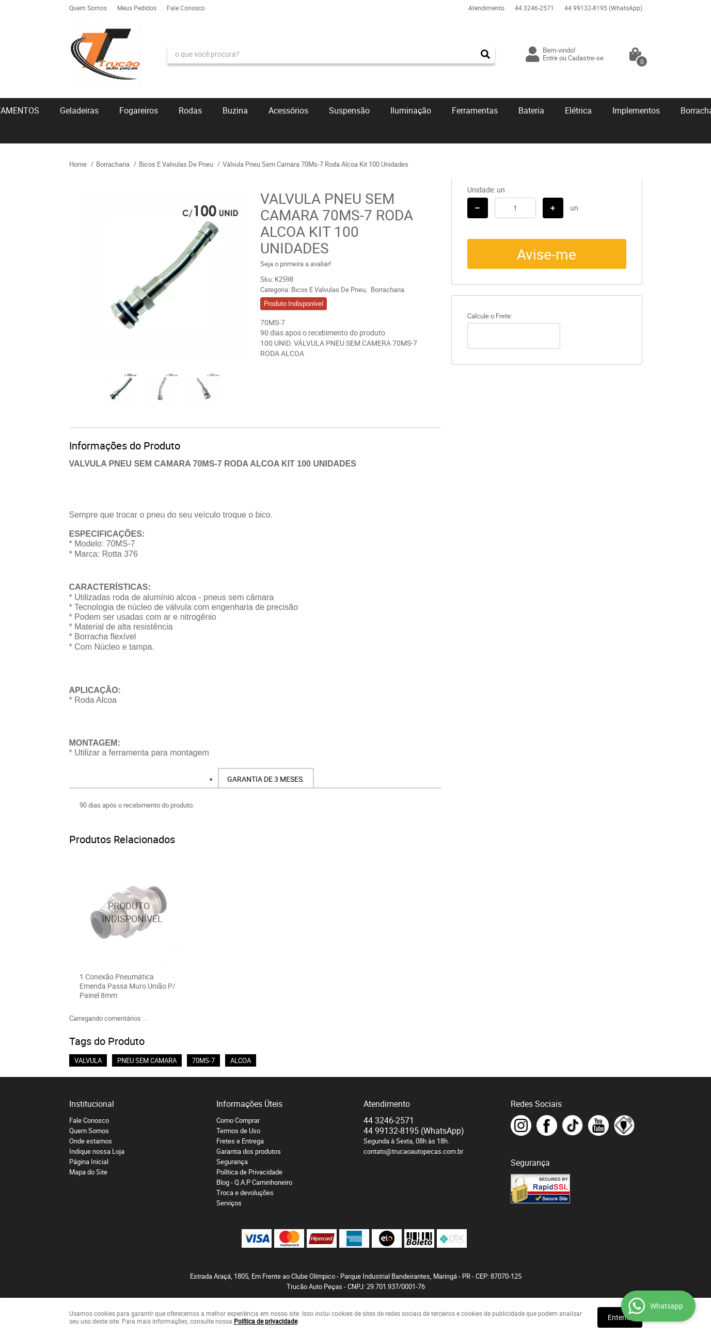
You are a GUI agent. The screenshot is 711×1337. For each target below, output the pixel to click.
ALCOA (240, 1060)
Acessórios (288, 110)
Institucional (91, 1103)
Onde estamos (90, 1141)
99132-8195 (603, 8)
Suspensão (349, 110)
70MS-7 (203, 1060)
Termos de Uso (238, 1130)
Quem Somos (88, 8)
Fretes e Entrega (240, 1141)
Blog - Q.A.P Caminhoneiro (254, 1182)
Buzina (235, 110)
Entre (550, 57)
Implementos (636, 110)
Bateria (531, 110)
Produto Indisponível (129, 912)
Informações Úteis (249, 1103)
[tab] (266, 778)
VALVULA (88, 1060)
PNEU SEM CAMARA (147, 1060)
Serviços (229, 1202)
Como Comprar (238, 1120)
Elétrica (578, 110)
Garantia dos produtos (248, 1151)
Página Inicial (88, 1161)
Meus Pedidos (136, 8)
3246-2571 (534, 8)
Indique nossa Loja (96, 1151)
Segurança (232, 1161)
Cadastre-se (586, 57)
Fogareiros (138, 110)
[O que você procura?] (485, 54)
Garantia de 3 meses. (266, 779)
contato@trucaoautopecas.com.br (413, 1151)
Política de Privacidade (249, 1172)
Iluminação (410, 110)
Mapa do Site (88, 1172)
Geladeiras (79, 110)
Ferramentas (475, 110)
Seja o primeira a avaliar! (295, 263)
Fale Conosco (186, 8)
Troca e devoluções (245, 1192)
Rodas (190, 110)
